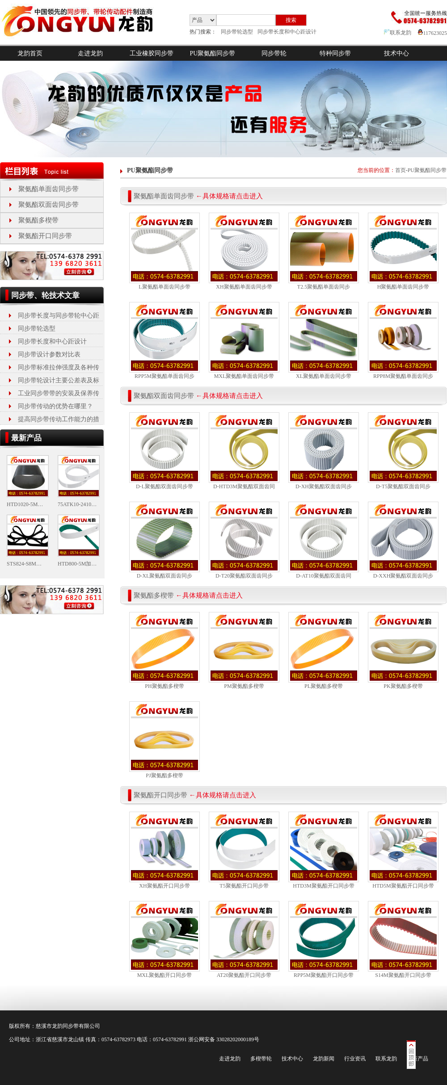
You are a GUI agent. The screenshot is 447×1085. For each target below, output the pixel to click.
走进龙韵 (90, 53)
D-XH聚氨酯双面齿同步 (323, 486)
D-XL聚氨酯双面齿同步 (165, 576)
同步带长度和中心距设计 (286, 32)
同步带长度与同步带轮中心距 (58, 315)
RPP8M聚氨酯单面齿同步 (403, 376)
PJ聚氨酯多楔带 (164, 775)
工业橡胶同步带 (151, 53)
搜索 (291, 20)
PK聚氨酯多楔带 (403, 686)
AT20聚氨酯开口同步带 (244, 975)
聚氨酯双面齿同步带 (48, 204)
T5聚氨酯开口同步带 (243, 886)
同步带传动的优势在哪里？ (55, 406)
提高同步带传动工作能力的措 (58, 419)
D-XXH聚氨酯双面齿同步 (403, 576)
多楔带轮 (261, 1059)
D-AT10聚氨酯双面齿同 (323, 576)
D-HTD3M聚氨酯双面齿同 (244, 486)
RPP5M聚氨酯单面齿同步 (164, 376)
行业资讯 (355, 1059)
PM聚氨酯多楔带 (244, 686)
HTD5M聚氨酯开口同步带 (403, 886)
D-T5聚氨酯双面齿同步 (403, 486)
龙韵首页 (29, 53)
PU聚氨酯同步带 (213, 53)
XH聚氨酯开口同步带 (164, 886)
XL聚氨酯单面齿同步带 (323, 376)
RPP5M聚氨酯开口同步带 (324, 975)
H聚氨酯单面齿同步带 (403, 287)
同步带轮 (274, 53)
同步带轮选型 (237, 32)
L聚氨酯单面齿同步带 (164, 287)
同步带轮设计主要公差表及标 (58, 380)
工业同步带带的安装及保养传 (58, 393)
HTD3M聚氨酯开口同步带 (323, 886)
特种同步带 (335, 53)
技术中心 (396, 53)
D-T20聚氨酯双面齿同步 (244, 576)
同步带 (71, 1026)
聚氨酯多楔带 (38, 220)
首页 (400, 170)
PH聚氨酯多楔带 (164, 686)
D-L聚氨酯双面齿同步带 (164, 486)
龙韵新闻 (323, 1059)
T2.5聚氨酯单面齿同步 (323, 287)
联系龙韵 (397, 32)
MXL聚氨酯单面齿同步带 (244, 376)
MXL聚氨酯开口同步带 (164, 975)
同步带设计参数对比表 (49, 354)
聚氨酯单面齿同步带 (48, 189)
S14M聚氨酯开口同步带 (403, 975)
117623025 (432, 33)
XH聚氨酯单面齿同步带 (244, 287)
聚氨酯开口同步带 (45, 235)
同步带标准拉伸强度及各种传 (58, 367)
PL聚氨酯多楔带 (323, 686)
